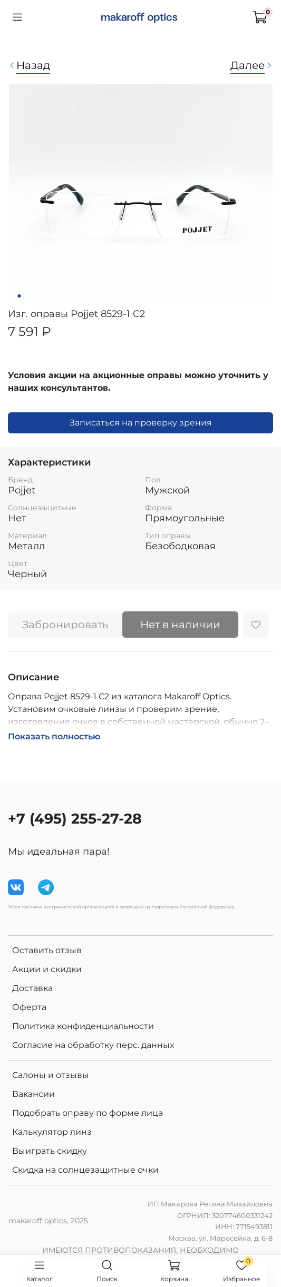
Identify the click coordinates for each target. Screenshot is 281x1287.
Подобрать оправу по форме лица (87, 1113)
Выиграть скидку (49, 1151)
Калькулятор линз (52, 1132)
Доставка (32, 988)
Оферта (29, 1007)
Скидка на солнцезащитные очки (85, 1170)
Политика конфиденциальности (83, 1026)
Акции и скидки (47, 969)
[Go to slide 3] (33, 296)
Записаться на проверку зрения (141, 423)
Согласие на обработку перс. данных (93, 1045)
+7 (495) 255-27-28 (75, 818)
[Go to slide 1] (19, 296)
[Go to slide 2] (26, 296)
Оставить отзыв (47, 950)
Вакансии (33, 1094)
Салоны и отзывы (50, 1075)
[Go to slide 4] (41, 296)
